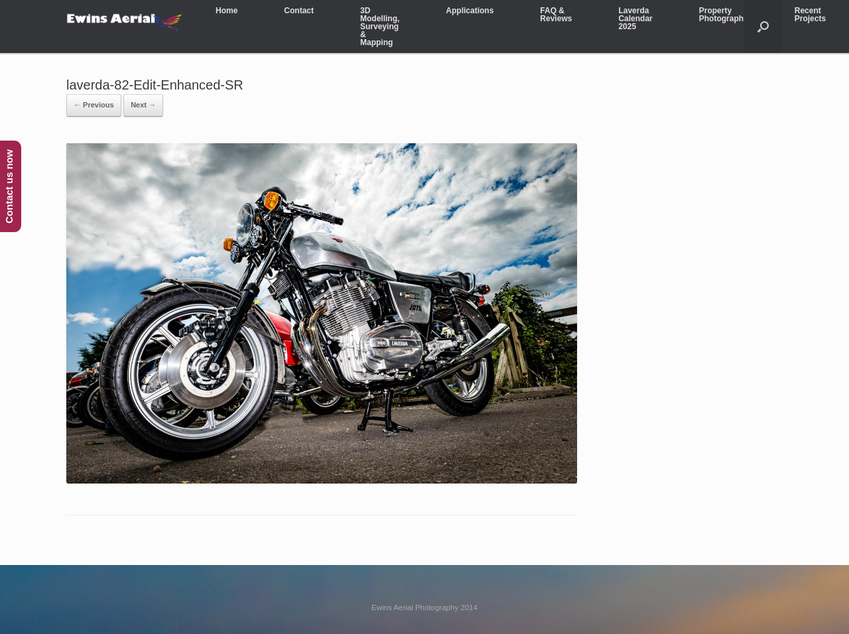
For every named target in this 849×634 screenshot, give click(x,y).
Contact (299, 10)
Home (226, 10)
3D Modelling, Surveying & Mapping (379, 26)
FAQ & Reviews (556, 14)
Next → (143, 105)
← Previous (94, 105)
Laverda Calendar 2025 (635, 18)
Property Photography (723, 14)
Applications (469, 10)
